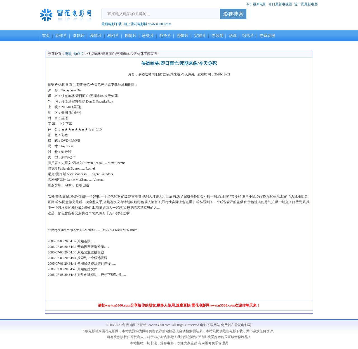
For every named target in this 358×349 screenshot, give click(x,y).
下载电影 (88, 331)
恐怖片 (183, 36)
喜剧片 (78, 36)
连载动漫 (267, 36)
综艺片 (248, 36)
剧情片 (130, 36)
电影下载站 (138, 325)
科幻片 (113, 36)
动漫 (233, 36)
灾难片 (200, 36)
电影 (68, 54)
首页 (46, 36)
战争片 (165, 36)
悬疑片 (148, 36)
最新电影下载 (112, 24)
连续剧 (217, 36)
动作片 (61, 36)
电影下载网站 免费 (214, 325)
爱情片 (96, 36)
